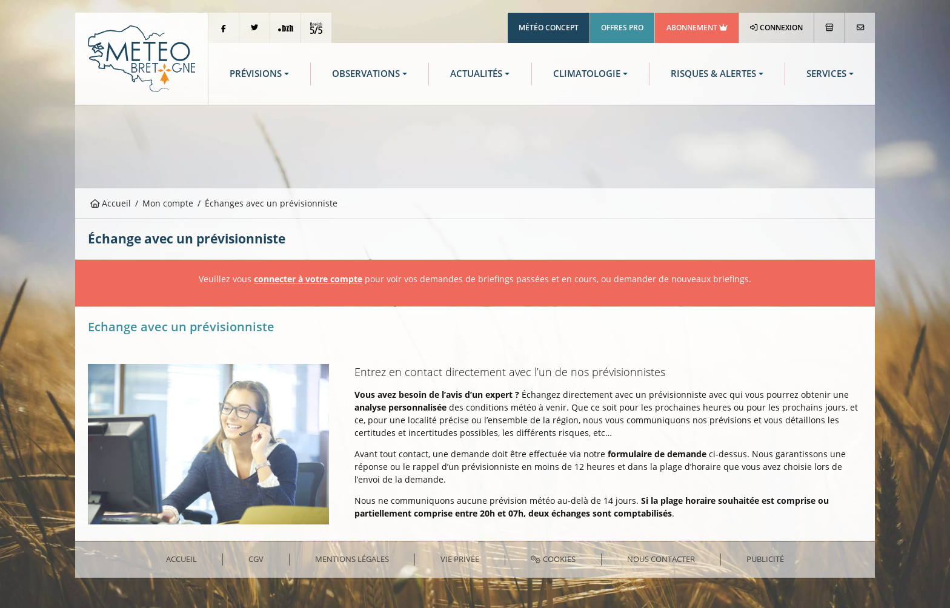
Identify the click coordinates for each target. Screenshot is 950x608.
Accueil (110, 203)
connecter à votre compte (308, 279)
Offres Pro (622, 27)
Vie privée (459, 558)
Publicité (765, 558)
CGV (256, 558)
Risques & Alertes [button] (713, 73)
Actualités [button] (476, 73)
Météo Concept (549, 27)
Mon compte (167, 203)
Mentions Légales (352, 558)
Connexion (776, 27)
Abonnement (697, 27)
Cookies (553, 558)
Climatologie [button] (586, 73)
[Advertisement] (475, 145)
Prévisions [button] (256, 73)
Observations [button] (366, 73)
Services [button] (826, 73)
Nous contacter (661, 558)
